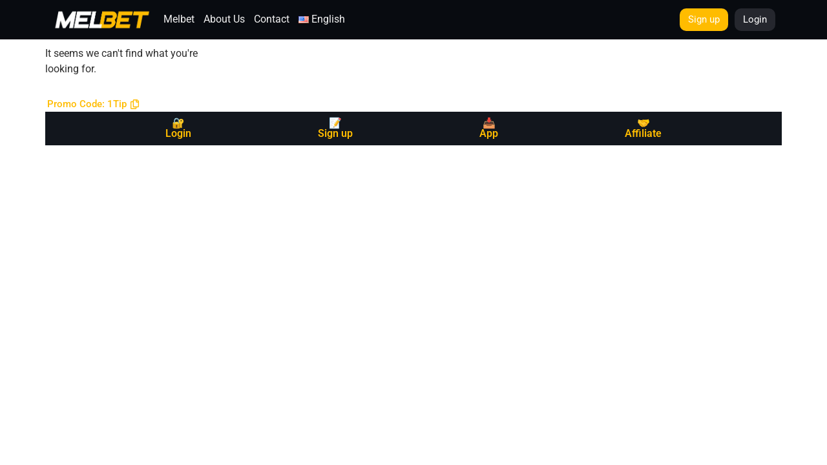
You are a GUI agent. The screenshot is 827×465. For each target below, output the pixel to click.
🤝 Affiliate (643, 128)
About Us (224, 19)
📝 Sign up (335, 128)
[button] (93, 104)
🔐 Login (178, 128)
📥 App (488, 128)
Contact (271, 19)
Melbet (178, 19)
